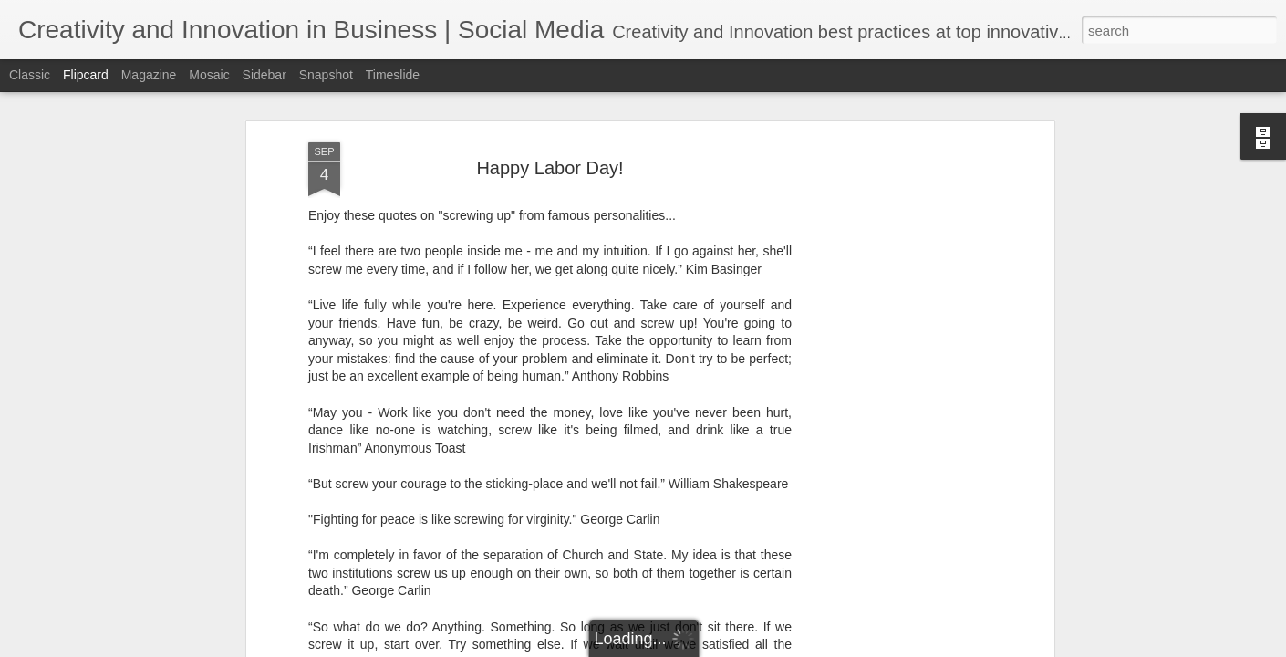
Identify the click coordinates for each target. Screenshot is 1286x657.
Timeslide (393, 75)
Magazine (149, 75)
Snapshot (326, 75)
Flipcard (86, 75)
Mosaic (209, 75)
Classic (29, 75)
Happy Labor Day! (549, 168)
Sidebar (264, 75)
